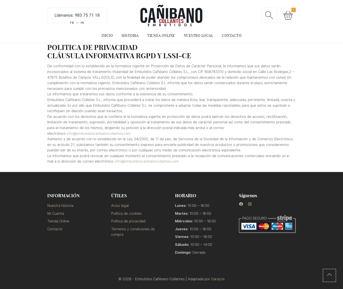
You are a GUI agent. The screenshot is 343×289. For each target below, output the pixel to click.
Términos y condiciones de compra (133, 232)
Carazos (218, 279)
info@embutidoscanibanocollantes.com (99, 133)
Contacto (55, 229)
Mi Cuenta (55, 213)
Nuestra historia (60, 206)
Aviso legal (120, 206)
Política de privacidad (128, 221)
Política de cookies (126, 213)
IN (82, 22)
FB (72, 22)
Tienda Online (58, 221)
